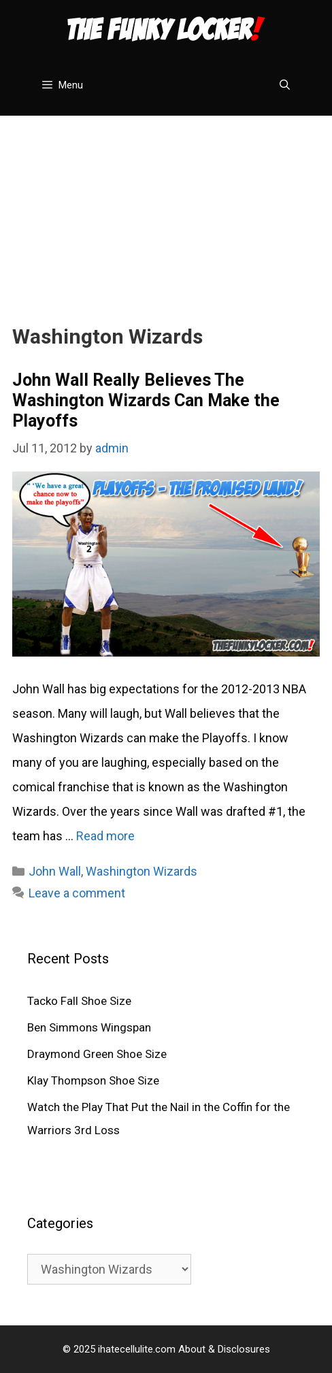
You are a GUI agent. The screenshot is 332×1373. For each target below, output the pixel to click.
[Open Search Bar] (285, 85)
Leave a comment (77, 893)
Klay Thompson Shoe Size (93, 1080)
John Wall (55, 871)
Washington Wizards (141, 871)
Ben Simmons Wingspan (89, 1027)
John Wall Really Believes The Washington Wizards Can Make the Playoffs (146, 400)
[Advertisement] (166, 211)
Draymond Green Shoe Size (97, 1054)
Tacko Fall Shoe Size (79, 1001)
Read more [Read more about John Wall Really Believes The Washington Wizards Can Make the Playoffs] (105, 836)
